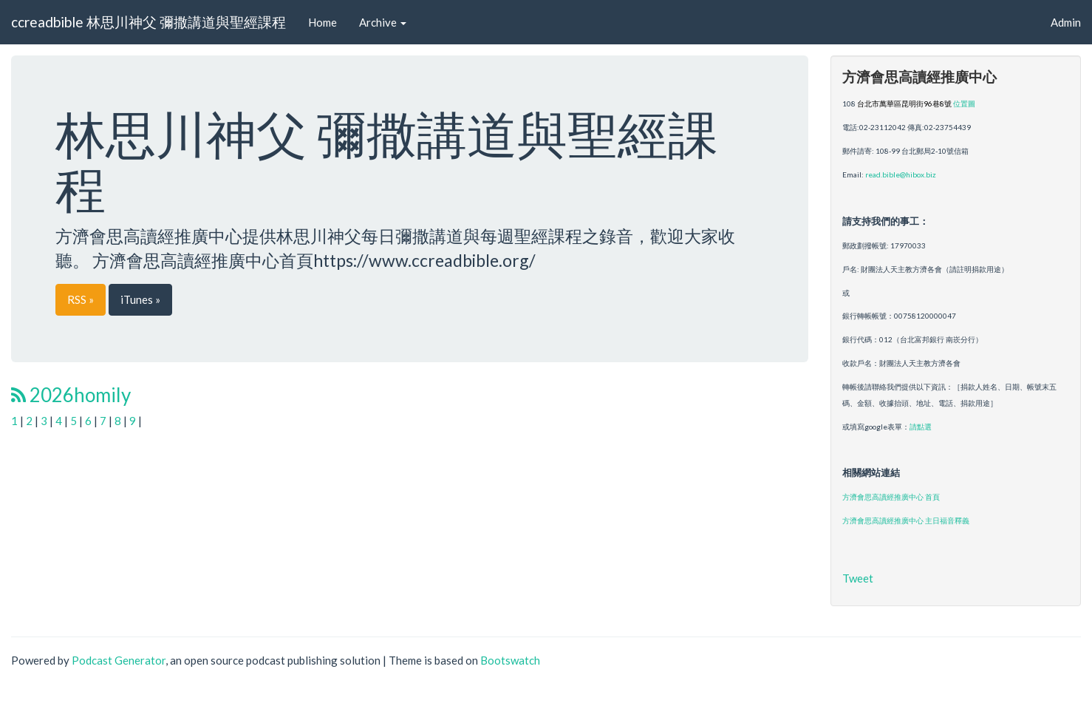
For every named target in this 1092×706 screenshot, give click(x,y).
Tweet (857, 578)
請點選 (921, 426)
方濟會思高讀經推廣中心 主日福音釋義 (905, 520)
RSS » (80, 299)
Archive (382, 22)
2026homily (71, 395)
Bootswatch (510, 660)
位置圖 (964, 103)
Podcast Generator (118, 660)
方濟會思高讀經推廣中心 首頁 (891, 496)
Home (322, 22)
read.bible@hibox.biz (900, 174)
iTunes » (140, 299)
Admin (1066, 22)
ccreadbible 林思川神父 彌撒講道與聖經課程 (148, 21)
